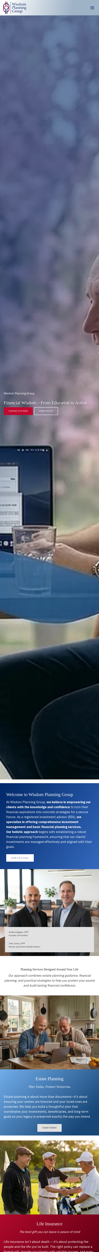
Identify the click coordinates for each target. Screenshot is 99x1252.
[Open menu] (92, 7)
